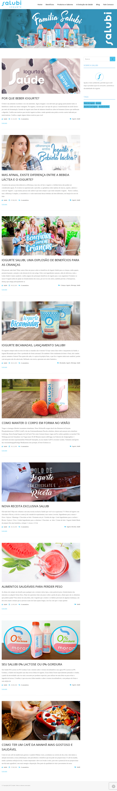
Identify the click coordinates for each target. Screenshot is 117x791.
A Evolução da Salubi (84, 4)
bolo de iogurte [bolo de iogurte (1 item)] (89, 103)
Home (40, 4)
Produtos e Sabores (65, 4)
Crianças (63, 285)
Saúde (78, 119)
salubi (5, 119)
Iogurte (74, 119)
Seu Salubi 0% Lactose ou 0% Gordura (32, 664)
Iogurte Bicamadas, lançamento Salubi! (33, 345)
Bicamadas (63, 363)
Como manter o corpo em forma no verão (36, 423)
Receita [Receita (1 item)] (98, 103)
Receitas (74, 527)
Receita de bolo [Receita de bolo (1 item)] (104, 107)
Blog (98, 4)
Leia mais (4, 123)
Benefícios (50, 4)
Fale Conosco (108, 4)
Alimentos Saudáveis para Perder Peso (32, 586)
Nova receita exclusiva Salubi (25, 506)
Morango (73, 285)
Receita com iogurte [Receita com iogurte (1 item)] (90, 107)
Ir (112, 59)
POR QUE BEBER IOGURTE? (20, 98)
